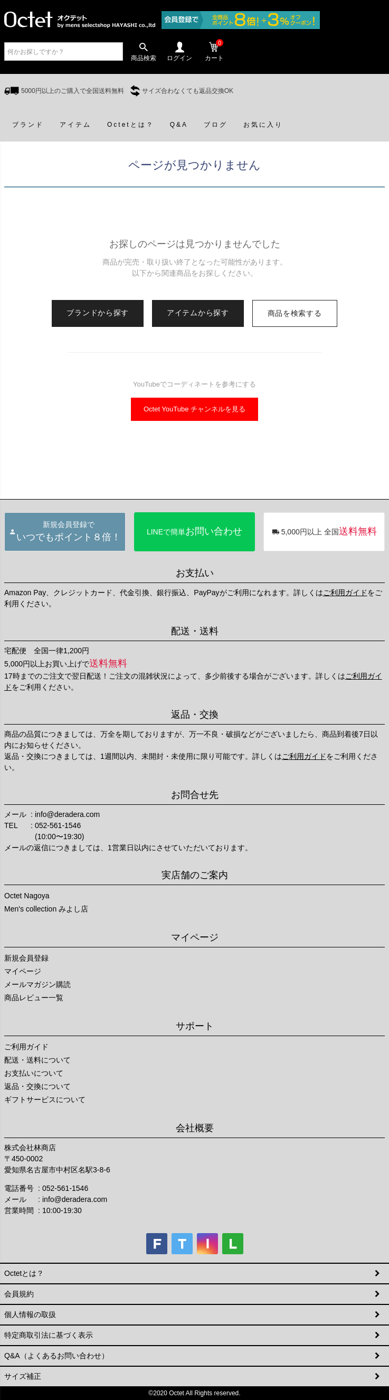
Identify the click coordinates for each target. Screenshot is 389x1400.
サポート (195, 1026)
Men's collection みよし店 (46, 909)
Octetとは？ (24, 1273)
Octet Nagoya (27, 895)
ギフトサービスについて (45, 1099)
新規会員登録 (26, 958)
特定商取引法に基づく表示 (48, 1335)
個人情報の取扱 (30, 1314)
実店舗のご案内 (195, 875)
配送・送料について (37, 1060)
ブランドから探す (98, 312)
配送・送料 (195, 631)
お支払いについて (33, 1073)
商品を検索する (295, 313)
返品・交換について (37, 1086)
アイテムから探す (198, 312)
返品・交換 (195, 714)
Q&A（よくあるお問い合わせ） (56, 1355)
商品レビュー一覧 (33, 997)
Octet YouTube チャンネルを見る (194, 409)
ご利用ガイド (345, 592)
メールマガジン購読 (37, 984)
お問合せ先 (195, 795)
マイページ (195, 937)
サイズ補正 (22, 1376)
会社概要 (195, 1128)
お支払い (195, 573)
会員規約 (19, 1294)
